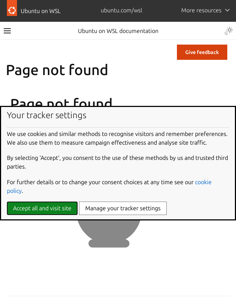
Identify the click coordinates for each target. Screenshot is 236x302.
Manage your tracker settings (123, 208)
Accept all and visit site (42, 208)
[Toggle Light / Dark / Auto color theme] (228, 30)
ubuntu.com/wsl (121, 10)
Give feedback (202, 52)
